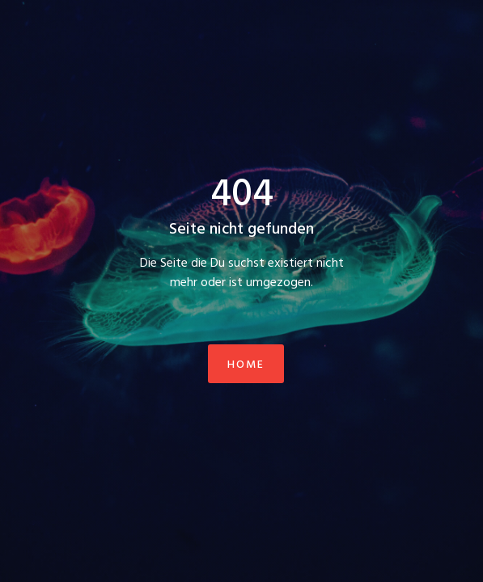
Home (246, 365)
